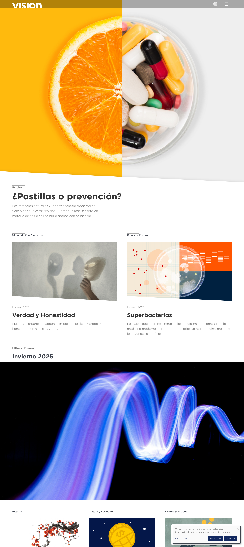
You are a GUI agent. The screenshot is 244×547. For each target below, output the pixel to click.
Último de (27, 235)
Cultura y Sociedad (101, 511)
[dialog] (207, 535)
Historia (17, 511)
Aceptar (231, 538)
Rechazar (215, 538)
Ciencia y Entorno (138, 235)
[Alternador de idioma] (215, 4)
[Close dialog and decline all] (238, 528)
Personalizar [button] (181, 538)
